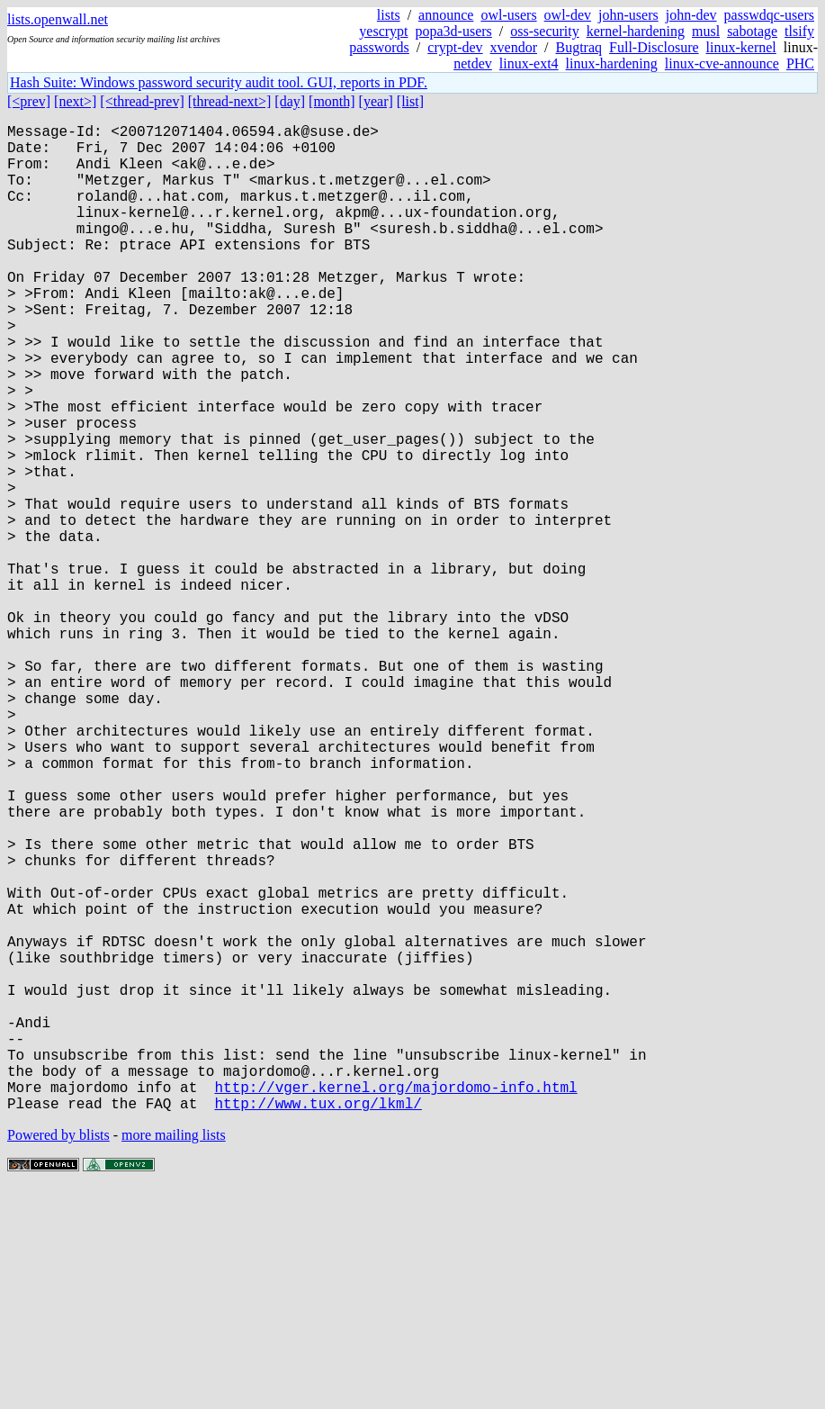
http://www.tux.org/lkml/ (317, 1322)
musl (706, 31)
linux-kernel (741, 47)
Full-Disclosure (654, 47)
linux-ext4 (529, 63)
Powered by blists (58, 1354)
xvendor (513, 47)
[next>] (75, 101)
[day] (289, 101)
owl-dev (567, 15)
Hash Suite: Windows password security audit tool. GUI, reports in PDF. (218, 82)
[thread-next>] (230, 101)
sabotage (752, 31)
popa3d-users (454, 31)
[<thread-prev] (142, 101)
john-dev (691, 15)
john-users (628, 15)
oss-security (544, 31)
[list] (410, 101)
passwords (379, 47)
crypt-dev (454, 47)
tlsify (799, 31)
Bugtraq (578, 47)
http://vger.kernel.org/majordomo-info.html (395, 1303)
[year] (376, 101)
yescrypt (383, 31)
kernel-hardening (636, 31)
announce (445, 15)
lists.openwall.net (57, 19)
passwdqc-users (769, 15)
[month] (332, 101)
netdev (472, 63)
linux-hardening (612, 63)
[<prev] (28, 101)
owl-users (508, 15)
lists (388, 15)
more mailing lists (173, 1354)
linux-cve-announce (722, 63)
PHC (800, 63)
